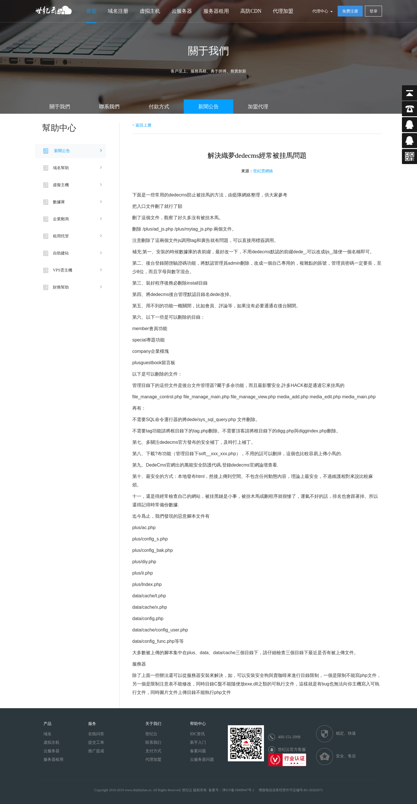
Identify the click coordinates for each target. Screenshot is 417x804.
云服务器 (182, 11)
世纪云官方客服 (292, 749)
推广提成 (96, 751)
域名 (47, 734)
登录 (373, 11)
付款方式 (159, 106)
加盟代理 (258, 106)
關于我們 (59, 106)
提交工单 (96, 742)
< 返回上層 (141, 125)
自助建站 (61, 253)
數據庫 (59, 202)
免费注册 (350, 11)
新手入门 (198, 742)
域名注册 (118, 11)
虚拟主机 (150, 11)
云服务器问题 (202, 759)
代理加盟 (283, 11)
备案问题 (198, 751)
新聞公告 (208, 106)
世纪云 (151, 734)
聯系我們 (109, 106)
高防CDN (250, 11)
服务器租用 (216, 11)
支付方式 (153, 751)
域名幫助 (61, 168)
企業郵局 (61, 219)
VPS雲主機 (62, 270)
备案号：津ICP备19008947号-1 (231, 790)
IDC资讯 (197, 734)
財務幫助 (61, 287)
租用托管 (61, 236)
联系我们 (153, 742)
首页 (91, 11)
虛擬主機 (61, 185)
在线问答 (96, 734)
